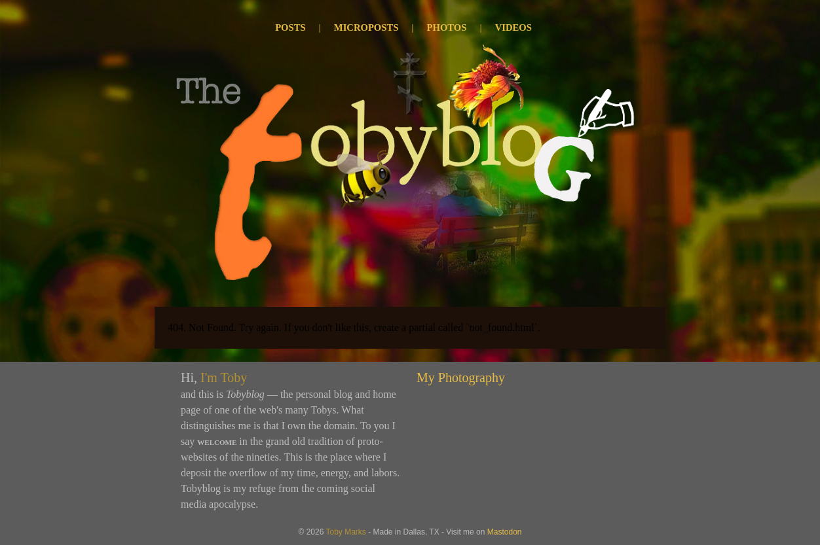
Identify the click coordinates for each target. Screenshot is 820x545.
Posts (290, 27)
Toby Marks (345, 531)
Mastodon (504, 531)
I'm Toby (223, 377)
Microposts (366, 27)
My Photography (461, 377)
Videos (513, 27)
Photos (447, 27)
